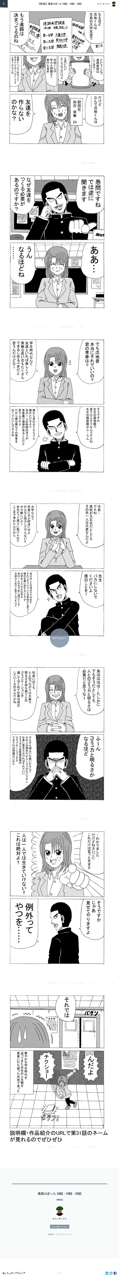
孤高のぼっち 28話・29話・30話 (59, 1193)
